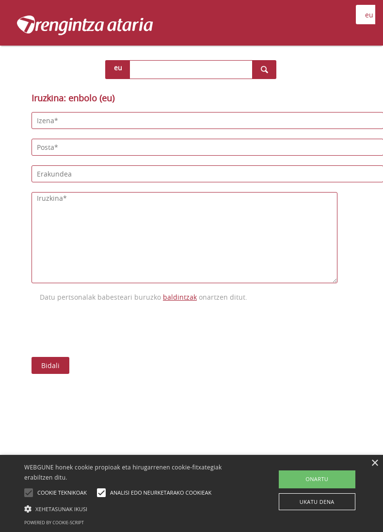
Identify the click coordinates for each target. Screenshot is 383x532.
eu (118, 67)
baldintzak (180, 297)
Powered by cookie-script (54, 522)
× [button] (374, 463)
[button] (133, 509)
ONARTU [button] (316, 479)
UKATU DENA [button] (317, 501)
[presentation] (105, 328)
